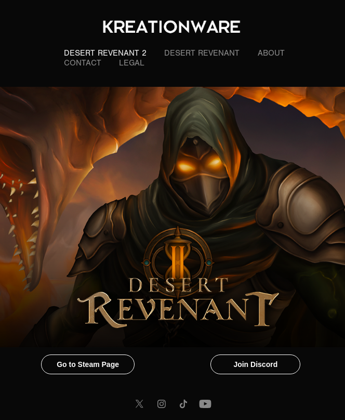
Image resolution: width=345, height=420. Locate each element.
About (271, 53)
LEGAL (131, 63)
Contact (82, 63)
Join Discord (255, 364)
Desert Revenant (202, 53)
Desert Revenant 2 (105, 53)
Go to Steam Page (88, 364)
